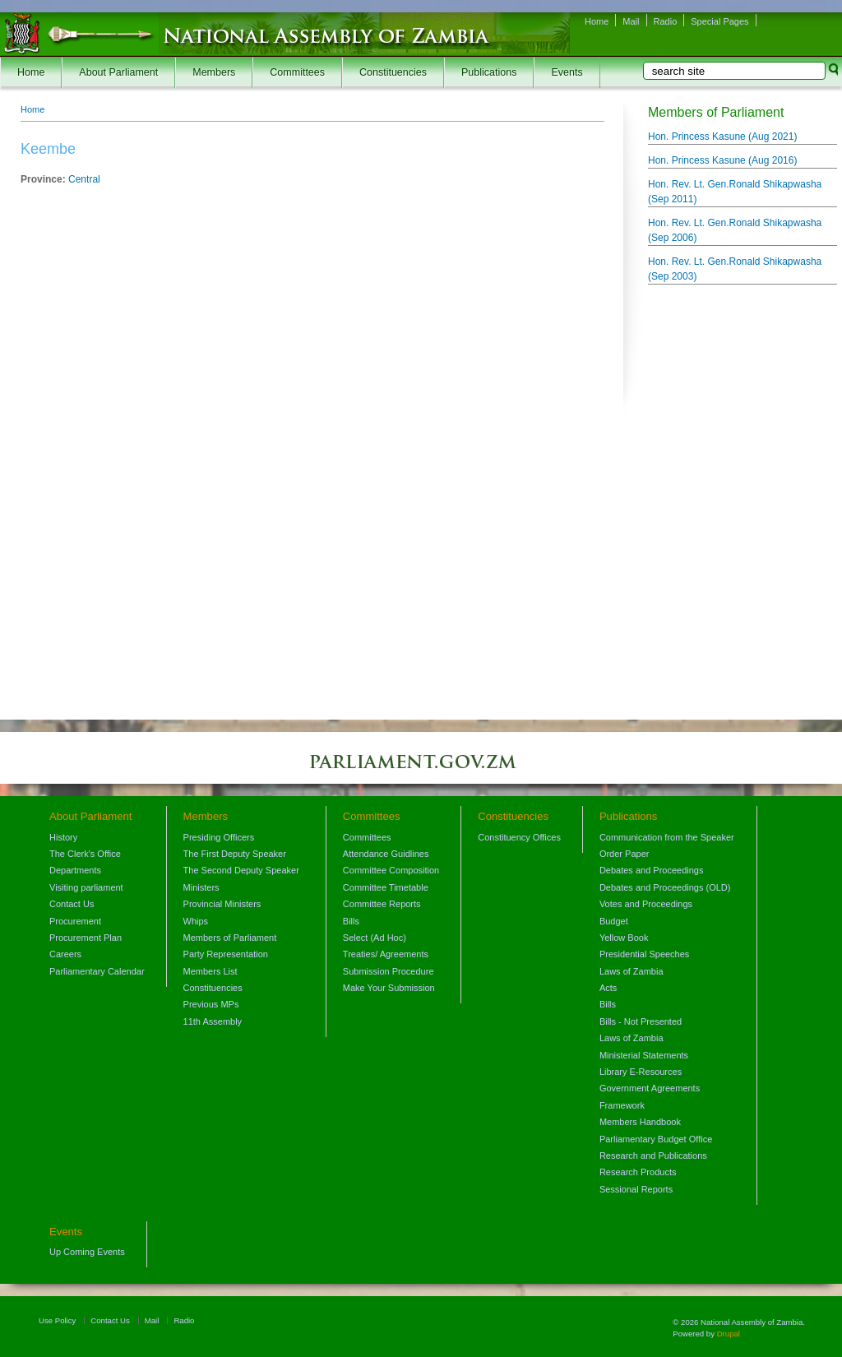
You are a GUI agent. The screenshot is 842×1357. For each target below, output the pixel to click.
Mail (630, 21)
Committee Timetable (385, 887)
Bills (351, 921)
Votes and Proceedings (645, 904)
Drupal (728, 1333)
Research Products (638, 1172)
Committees (297, 72)
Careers (65, 954)
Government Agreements (649, 1088)
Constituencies (393, 72)
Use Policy (57, 1320)
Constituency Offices (519, 837)
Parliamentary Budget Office (655, 1139)
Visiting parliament (86, 887)
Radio (666, 21)
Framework (622, 1105)
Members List (210, 971)
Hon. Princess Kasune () (722, 136)
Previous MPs (211, 1004)
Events (566, 72)
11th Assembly (213, 1021)
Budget (613, 921)
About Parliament (118, 72)
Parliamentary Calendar (97, 971)
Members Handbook (640, 1122)
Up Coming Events (87, 1252)
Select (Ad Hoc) (374, 937)
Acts (608, 988)
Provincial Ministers (222, 904)
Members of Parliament (230, 937)
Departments (75, 870)
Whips (196, 921)
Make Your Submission (389, 988)
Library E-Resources (640, 1072)
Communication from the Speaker (666, 837)
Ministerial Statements (643, 1055)
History (63, 837)
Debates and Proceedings (651, 870)
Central (84, 179)
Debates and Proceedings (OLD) (665, 887)
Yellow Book (624, 937)
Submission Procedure (388, 971)
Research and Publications (653, 1155)
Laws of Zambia (631, 971)
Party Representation (225, 954)
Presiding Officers (219, 837)
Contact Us (71, 904)
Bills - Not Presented (640, 1021)
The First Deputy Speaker (234, 854)
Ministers (201, 887)
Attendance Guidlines (386, 854)
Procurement (75, 921)
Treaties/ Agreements (385, 954)
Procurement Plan (85, 937)
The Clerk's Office (85, 854)
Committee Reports (382, 904)
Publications (488, 72)
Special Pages (719, 21)
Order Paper (624, 854)
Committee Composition (391, 870)
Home (596, 21)
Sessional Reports (636, 1189)
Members (213, 72)
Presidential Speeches (644, 954)
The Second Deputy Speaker (241, 870)
